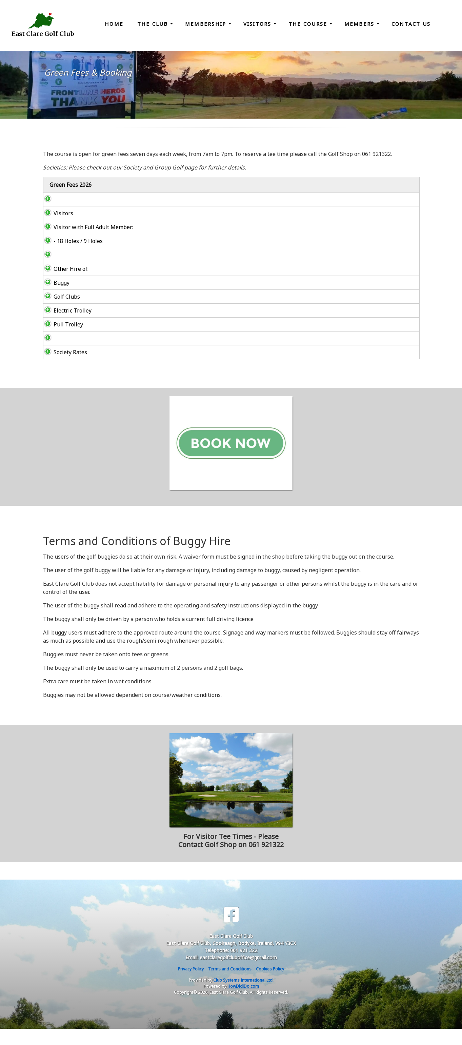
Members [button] (360, 23)
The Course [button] (308, 23)
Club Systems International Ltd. (243, 996)
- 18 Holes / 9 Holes (71, 257)
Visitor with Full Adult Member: (74, 239)
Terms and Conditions (230, 985)
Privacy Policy (191, 985)
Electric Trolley (66, 326)
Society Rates (64, 368)
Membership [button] (206, 23)
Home (114, 23)
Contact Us (411, 23)
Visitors (56, 221)
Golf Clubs (60, 313)
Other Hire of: (64, 285)
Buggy (55, 299)
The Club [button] (153, 23)
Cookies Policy (270, 985)
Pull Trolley (61, 340)
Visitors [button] (258, 23)
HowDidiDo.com (243, 1002)
